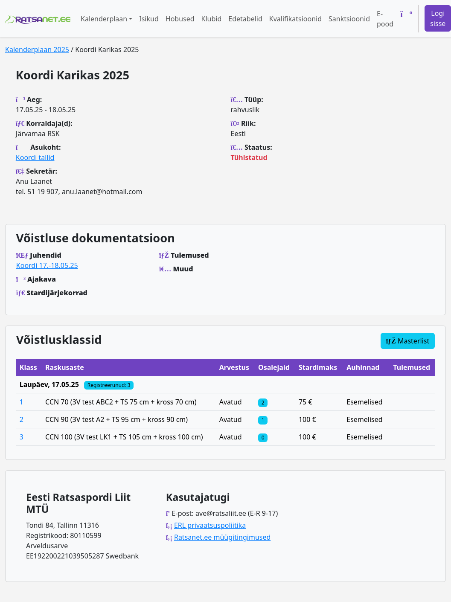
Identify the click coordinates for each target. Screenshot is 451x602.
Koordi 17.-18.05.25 (47, 265)
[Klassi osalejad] (263, 402)
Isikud (149, 18)
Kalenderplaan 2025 (37, 49)
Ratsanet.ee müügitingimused (222, 537)
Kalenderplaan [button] (104, 18)
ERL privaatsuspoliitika (210, 525)
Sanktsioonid (349, 18)
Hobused (180, 18)
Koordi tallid (35, 157)
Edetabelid (245, 18)
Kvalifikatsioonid (295, 18)
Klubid (211, 18)
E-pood (385, 19)
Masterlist (408, 341)
